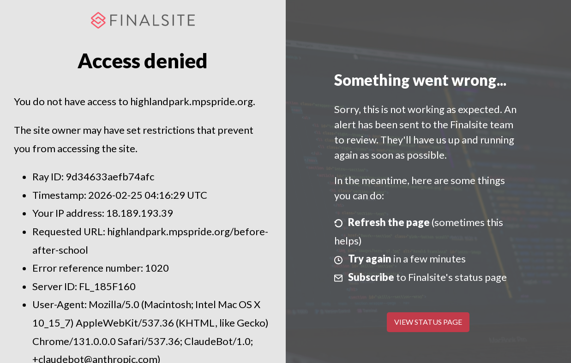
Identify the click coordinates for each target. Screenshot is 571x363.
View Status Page (428, 321)
